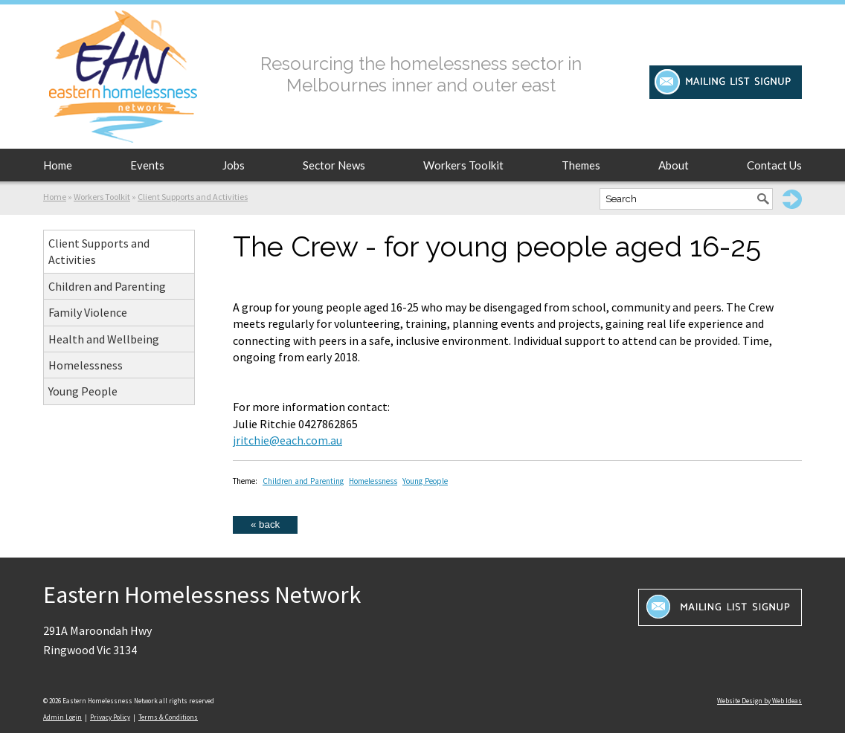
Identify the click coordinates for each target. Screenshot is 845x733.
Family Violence (87, 312)
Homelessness (85, 365)
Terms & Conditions (168, 717)
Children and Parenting (107, 286)
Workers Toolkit (463, 165)
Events (147, 165)
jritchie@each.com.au (287, 440)
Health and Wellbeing (103, 339)
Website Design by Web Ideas (759, 701)
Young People (83, 391)
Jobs (233, 165)
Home (57, 165)
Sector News (334, 165)
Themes (581, 165)
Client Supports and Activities (193, 196)
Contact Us (774, 165)
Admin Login (62, 717)
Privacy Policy (110, 717)
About (673, 165)
